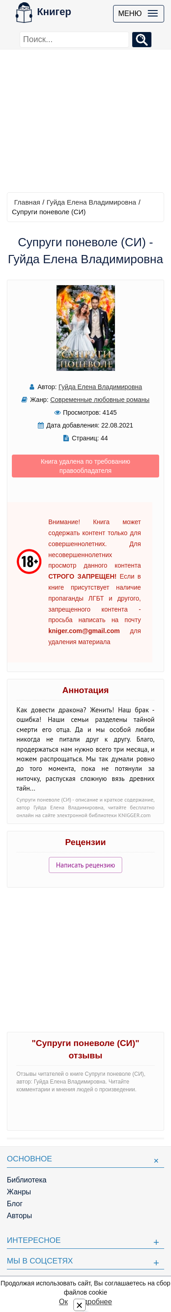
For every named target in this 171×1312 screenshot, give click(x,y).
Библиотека (27, 1180)
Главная (27, 202)
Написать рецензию (85, 865)
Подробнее (93, 1302)
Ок (63, 1302)
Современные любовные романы (100, 399)
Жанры (19, 1192)
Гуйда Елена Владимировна (91, 202)
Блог (15, 1204)
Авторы (19, 1216)
